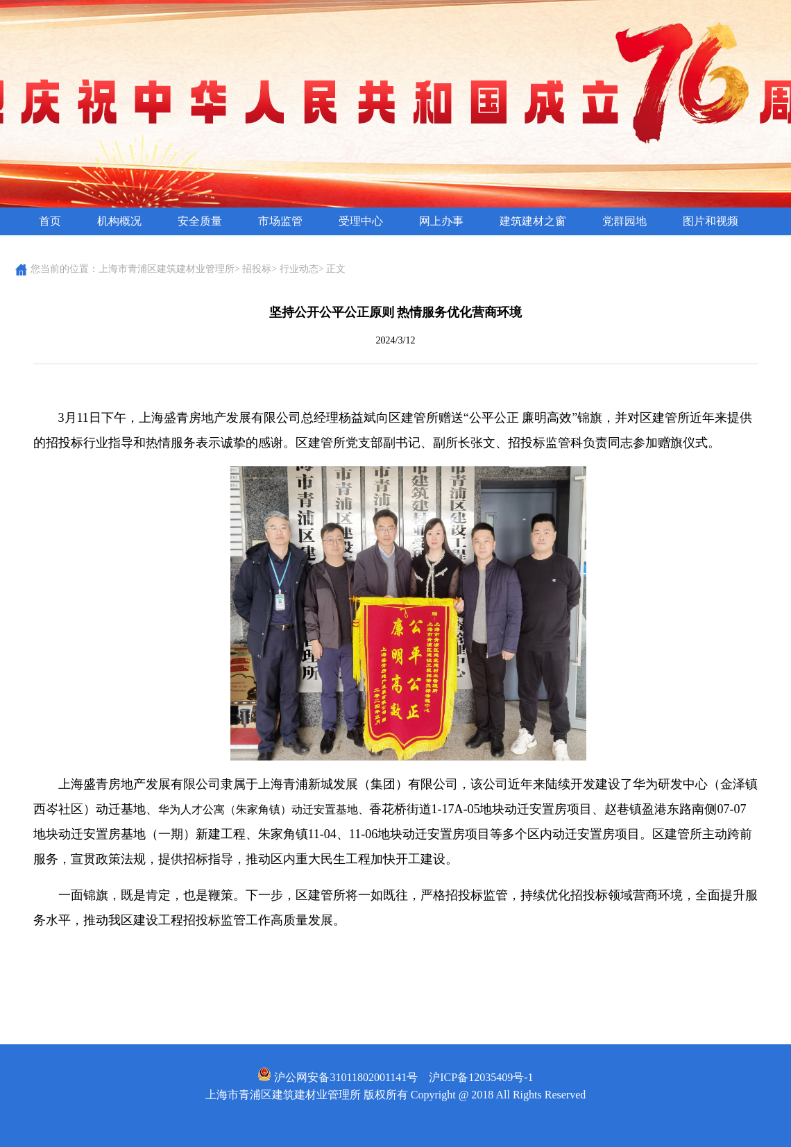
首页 (50, 221)
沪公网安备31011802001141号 (337, 1077)
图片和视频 (710, 221)
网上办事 (441, 221)
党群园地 (624, 221)
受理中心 (361, 221)
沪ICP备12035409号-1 (481, 1077)
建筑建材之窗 (533, 221)
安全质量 (200, 221)
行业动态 (299, 269)
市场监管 (280, 221)
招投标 (256, 269)
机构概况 (119, 221)
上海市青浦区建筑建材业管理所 (167, 269)
